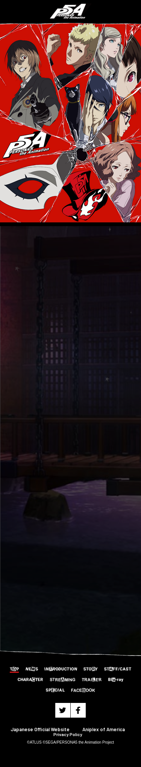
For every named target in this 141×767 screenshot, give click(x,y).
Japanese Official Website (40, 729)
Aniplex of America (103, 729)
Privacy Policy (67, 734)
